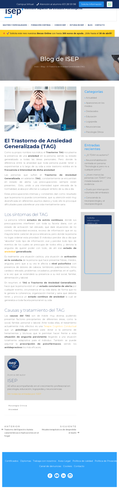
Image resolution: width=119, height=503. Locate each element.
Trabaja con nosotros (44, 461)
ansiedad (9, 251)
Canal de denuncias (50, 466)
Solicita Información (91, 4)
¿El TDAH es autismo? (97, 155)
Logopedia (91, 121)
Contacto (79, 466)
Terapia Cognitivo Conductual (60, 326)
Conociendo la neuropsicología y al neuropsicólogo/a (94, 200)
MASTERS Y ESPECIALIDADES (16, 25)
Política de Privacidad (107, 461)
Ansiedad (13, 409)
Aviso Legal (64, 461)
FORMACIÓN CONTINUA (41, 25)
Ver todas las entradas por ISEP (24, 393)
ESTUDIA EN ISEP (77, 25)
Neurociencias (93, 126)
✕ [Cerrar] (111, 33)
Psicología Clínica (18, 406)
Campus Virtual (25, 4)
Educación (91, 116)
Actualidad (91, 97)
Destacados (92, 111)
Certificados (11, 461)
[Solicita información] (98, 262)
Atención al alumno (58, 4)
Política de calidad (83, 461)
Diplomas (25, 461)
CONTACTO (100, 25)
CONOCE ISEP (61, 25)
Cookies (67, 466)
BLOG (90, 25)
